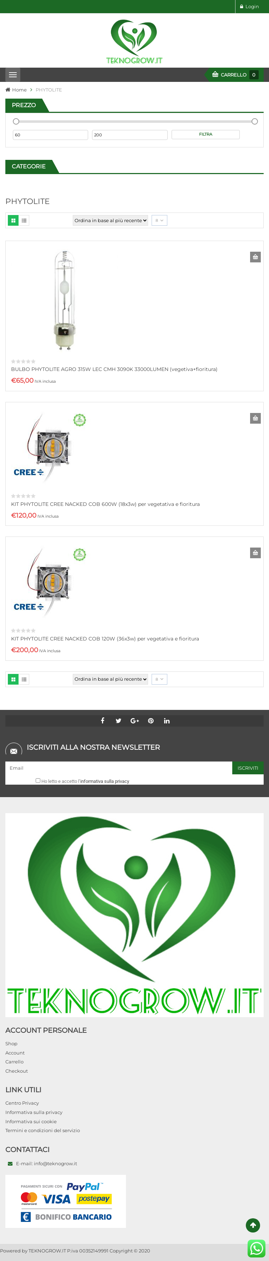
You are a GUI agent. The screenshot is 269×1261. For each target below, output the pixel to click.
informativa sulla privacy (104, 781)
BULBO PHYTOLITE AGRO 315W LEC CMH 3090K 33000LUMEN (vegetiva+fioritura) (114, 369)
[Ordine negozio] (110, 220)
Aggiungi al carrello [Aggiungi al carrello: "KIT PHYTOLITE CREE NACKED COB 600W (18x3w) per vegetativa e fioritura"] (255, 418)
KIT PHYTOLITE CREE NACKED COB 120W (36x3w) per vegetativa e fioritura (105, 638)
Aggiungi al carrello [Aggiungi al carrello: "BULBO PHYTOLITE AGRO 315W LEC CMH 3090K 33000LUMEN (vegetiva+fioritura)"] (255, 257)
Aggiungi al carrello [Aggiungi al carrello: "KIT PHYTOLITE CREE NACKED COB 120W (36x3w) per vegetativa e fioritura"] (255, 553)
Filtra (205, 134)
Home (19, 90)
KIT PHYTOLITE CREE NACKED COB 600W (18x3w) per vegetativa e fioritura (105, 504)
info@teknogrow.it (55, 1163)
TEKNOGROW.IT (47, 1251)
